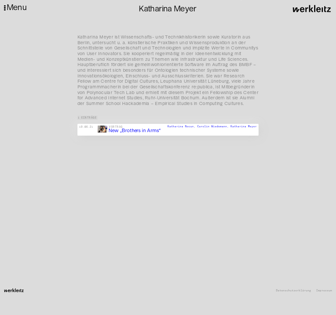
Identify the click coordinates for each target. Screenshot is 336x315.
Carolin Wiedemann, (214, 127)
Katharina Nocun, (182, 127)
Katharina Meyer (244, 127)
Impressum (324, 290)
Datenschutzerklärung (293, 290)
